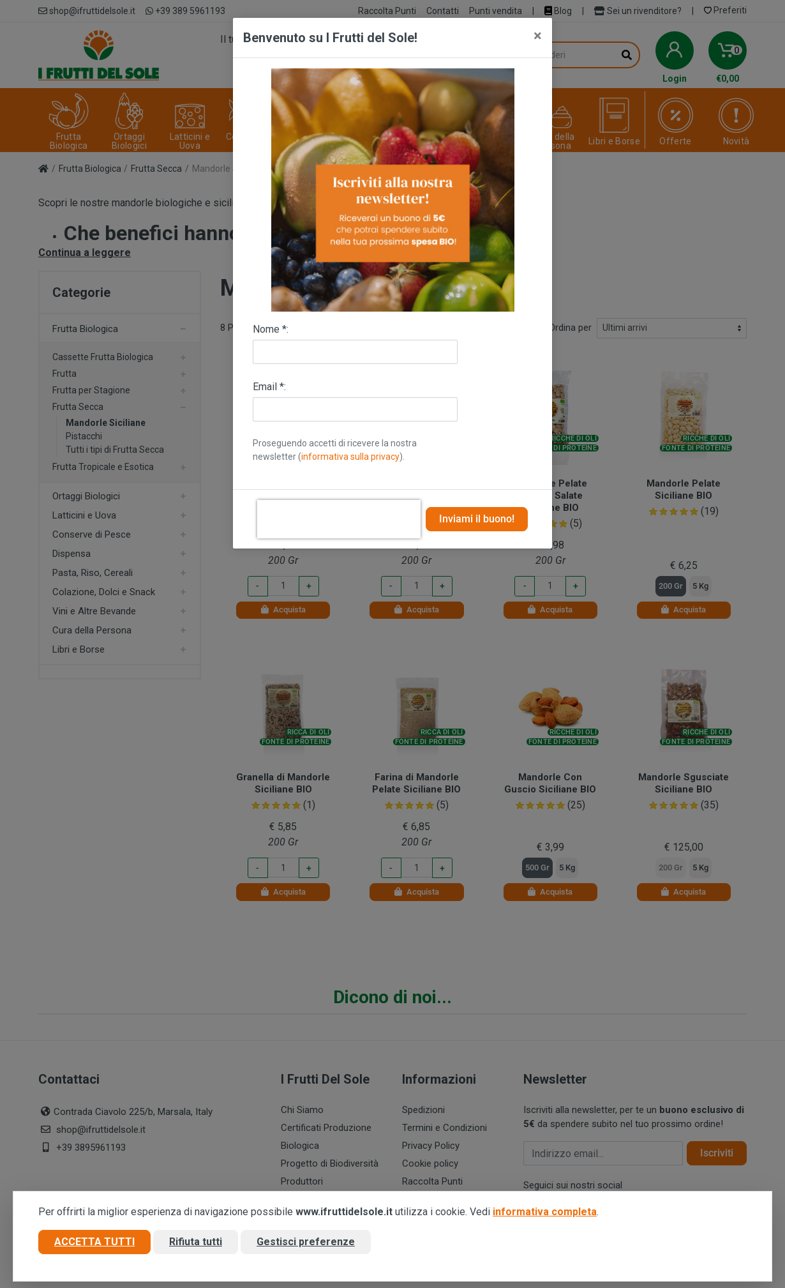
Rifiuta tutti (195, 1245)
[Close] (537, 36)
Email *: (269, 387)
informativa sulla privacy (350, 456)
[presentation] (339, 519)
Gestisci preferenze (306, 1245)
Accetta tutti (94, 1245)
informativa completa (545, 1215)
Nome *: (270, 329)
